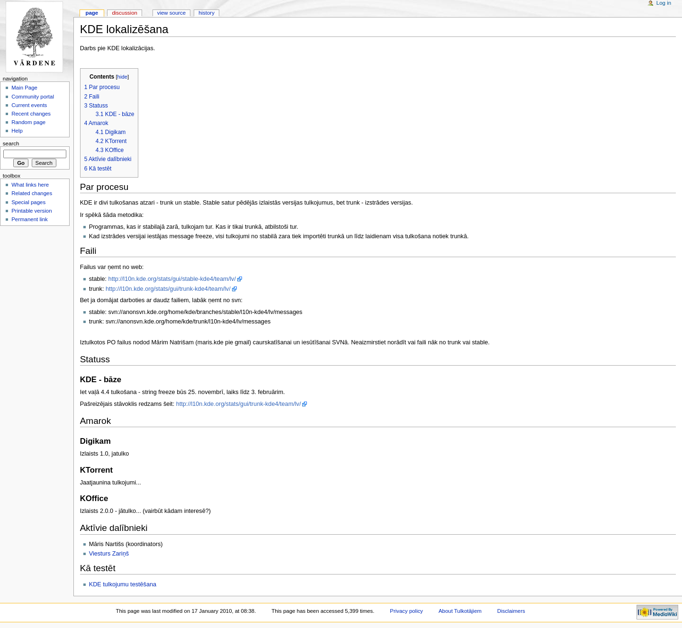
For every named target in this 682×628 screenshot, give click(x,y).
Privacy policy (406, 611)
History (206, 13)
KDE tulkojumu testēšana (122, 584)
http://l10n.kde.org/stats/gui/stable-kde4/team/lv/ (172, 279)
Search (11, 143)
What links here (30, 185)
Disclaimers (511, 611)
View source (171, 13)
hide (122, 77)
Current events (29, 105)
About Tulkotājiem (460, 611)
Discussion (124, 13)
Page (91, 13)
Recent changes (31, 114)
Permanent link (29, 219)
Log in (663, 3)
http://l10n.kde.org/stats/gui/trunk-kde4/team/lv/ (168, 289)
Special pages (28, 202)
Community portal (32, 96)
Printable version (31, 211)
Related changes (31, 193)
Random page (28, 122)
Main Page (24, 87)
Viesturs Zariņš (109, 553)
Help (17, 131)
